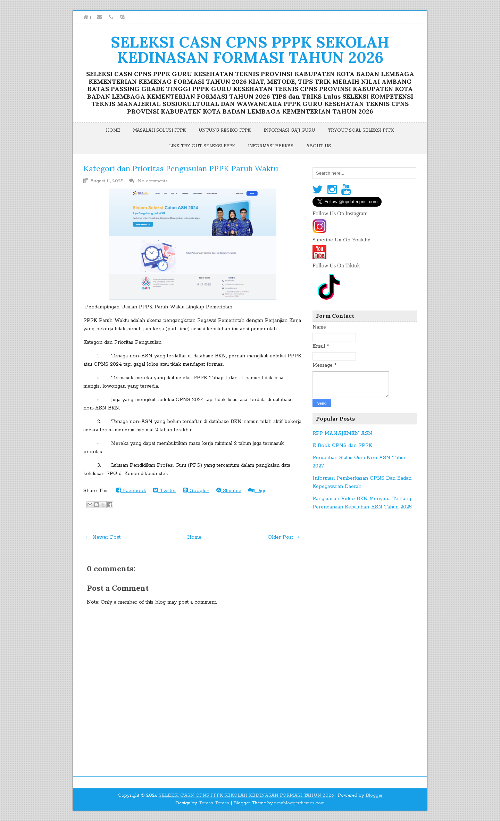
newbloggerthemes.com (299, 803)
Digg (257, 490)
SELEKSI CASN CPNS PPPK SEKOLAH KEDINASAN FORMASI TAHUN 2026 (250, 49)
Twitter (164, 490)
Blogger (374, 795)
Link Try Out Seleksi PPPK (202, 146)
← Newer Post (102, 537)
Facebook (131, 490)
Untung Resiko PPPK (225, 130)
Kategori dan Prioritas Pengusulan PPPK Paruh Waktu (180, 168)
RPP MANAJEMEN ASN (342, 433)
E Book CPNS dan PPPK (342, 445)
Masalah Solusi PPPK (159, 130)
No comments (153, 181)
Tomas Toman (214, 803)
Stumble (228, 490)
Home (113, 130)
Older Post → (284, 537)
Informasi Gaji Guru (289, 130)
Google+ (196, 490)
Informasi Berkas (270, 146)
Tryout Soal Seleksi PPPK (361, 130)
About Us (318, 146)
